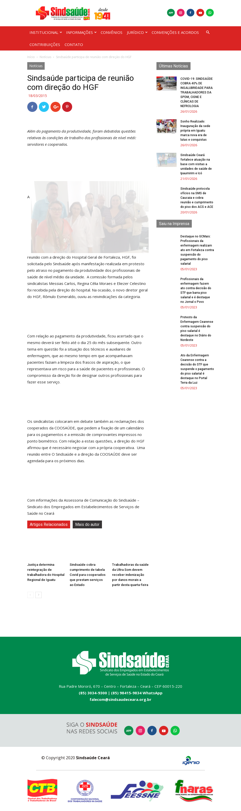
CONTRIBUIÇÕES (45, 44)
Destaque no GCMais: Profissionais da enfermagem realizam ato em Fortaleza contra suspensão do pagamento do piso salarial (197, 250)
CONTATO (74, 44)
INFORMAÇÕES (81, 32)
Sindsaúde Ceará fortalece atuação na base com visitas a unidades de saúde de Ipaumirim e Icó (196, 164)
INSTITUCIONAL (46, 32)
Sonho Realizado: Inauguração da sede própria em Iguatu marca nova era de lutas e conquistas (195, 130)
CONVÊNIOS (111, 32)
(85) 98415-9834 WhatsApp (137, 692)
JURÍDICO (137, 32)
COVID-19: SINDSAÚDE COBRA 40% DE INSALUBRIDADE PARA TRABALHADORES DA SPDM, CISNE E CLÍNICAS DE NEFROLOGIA (196, 92)
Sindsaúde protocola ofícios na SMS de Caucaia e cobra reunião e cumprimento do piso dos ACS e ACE (196, 198)
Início (31, 57)
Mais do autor (87, 524)
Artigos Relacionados (49, 524)
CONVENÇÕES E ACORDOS (175, 32)
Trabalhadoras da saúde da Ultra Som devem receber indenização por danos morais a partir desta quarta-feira (130, 575)
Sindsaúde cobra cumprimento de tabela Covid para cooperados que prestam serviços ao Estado (87, 575)
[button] (208, 32)
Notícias (45, 57)
